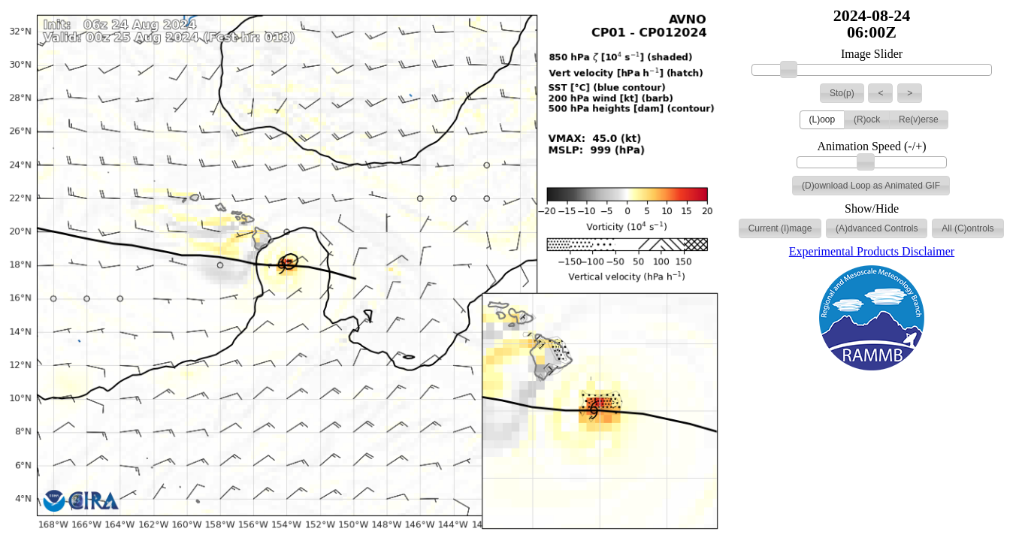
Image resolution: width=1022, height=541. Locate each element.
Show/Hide (872, 209)
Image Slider (872, 54)
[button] (842, 93)
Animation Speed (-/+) (872, 147)
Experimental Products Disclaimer (871, 251)
